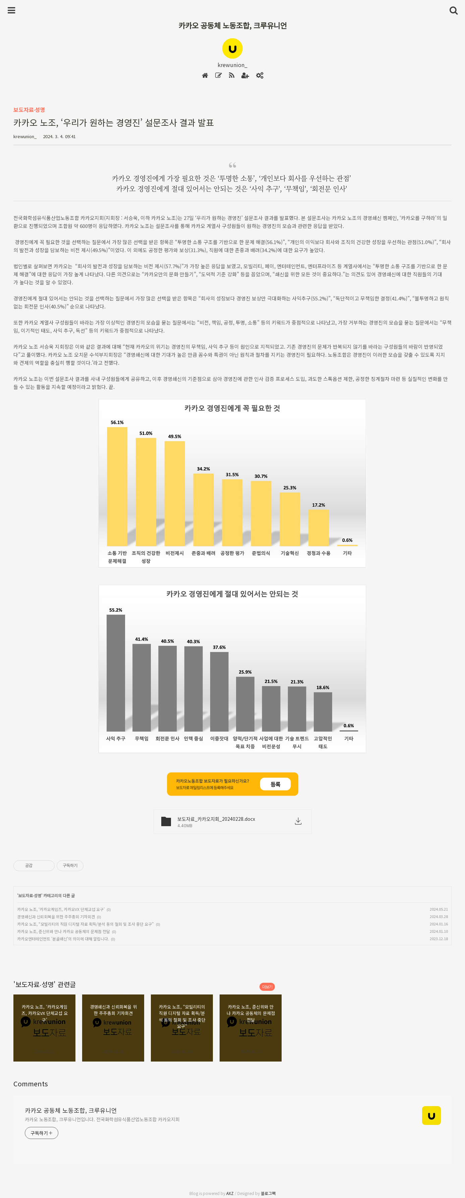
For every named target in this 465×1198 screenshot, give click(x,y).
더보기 (267, 986)
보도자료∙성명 (29, 110)
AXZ (230, 1193)
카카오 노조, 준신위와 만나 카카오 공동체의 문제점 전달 (63, 931)
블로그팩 (268, 1193)
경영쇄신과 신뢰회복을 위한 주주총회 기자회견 (56, 916)
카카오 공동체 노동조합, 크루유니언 (232, 25)
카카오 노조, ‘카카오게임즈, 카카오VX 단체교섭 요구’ (61, 909)
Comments (30, 1083)
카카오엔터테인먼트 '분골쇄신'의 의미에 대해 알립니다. (63, 939)
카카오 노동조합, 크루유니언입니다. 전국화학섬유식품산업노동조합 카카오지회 (102, 1119)
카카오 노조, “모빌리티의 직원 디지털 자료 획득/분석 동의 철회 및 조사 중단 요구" (85, 924)
